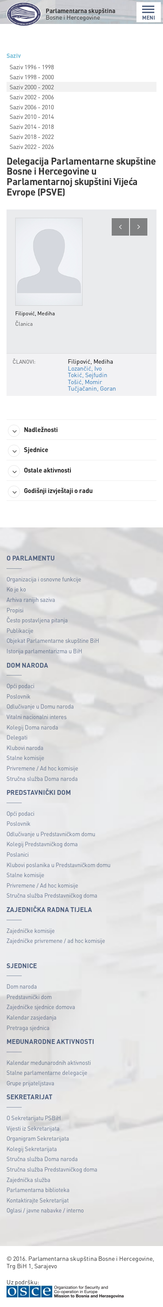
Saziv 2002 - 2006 (32, 97)
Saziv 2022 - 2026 (32, 146)
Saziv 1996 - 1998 (32, 67)
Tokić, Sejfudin (87, 374)
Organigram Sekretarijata (38, 1138)
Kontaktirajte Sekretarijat (38, 1200)
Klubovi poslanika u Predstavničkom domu (58, 864)
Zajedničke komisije (31, 930)
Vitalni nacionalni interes (37, 716)
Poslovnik (18, 696)
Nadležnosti (33, 431)
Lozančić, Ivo (85, 368)
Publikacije (20, 630)
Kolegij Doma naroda (32, 727)
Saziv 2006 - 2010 (32, 107)
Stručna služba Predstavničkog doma (52, 895)
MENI (148, 12)
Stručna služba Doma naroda (42, 778)
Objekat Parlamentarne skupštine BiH (53, 640)
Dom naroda (22, 986)
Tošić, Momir (85, 381)
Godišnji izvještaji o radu (50, 492)
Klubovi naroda (25, 747)
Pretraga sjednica (28, 1027)
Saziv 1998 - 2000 (32, 77)
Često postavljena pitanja (37, 620)
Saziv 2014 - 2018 (32, 126)
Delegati (17, 737)
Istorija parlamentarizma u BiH (44, 651)
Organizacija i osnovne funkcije (44, 579)
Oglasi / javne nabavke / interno (45, 1210)
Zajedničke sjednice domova (41, 1006)
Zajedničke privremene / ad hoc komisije (56, 940)
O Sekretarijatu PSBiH (34, 1117)
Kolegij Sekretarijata (32, 1148)
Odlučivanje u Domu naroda (40, 706)
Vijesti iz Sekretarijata (33, 1128)
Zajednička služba (28, 1179)
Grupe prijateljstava (30, 1083)
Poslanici (18, 854)
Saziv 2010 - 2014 (32, 116)
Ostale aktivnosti (39, 471)
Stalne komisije (25, 757)
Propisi (15, 610)
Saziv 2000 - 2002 (32, 87)
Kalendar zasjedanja (32, 1017)
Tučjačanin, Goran (92, 388)
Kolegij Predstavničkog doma (42, 844)
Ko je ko (16, 589)
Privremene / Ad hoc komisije (42, 768)
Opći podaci (20, 685)
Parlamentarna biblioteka (38, 1189)
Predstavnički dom (29, 996)
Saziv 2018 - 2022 (32, 136)
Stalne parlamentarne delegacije (47, 1072)
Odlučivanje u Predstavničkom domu (51, 834)
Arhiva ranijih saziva (31, 599)
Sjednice (28, 451)
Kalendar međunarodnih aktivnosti (49, 1062)
